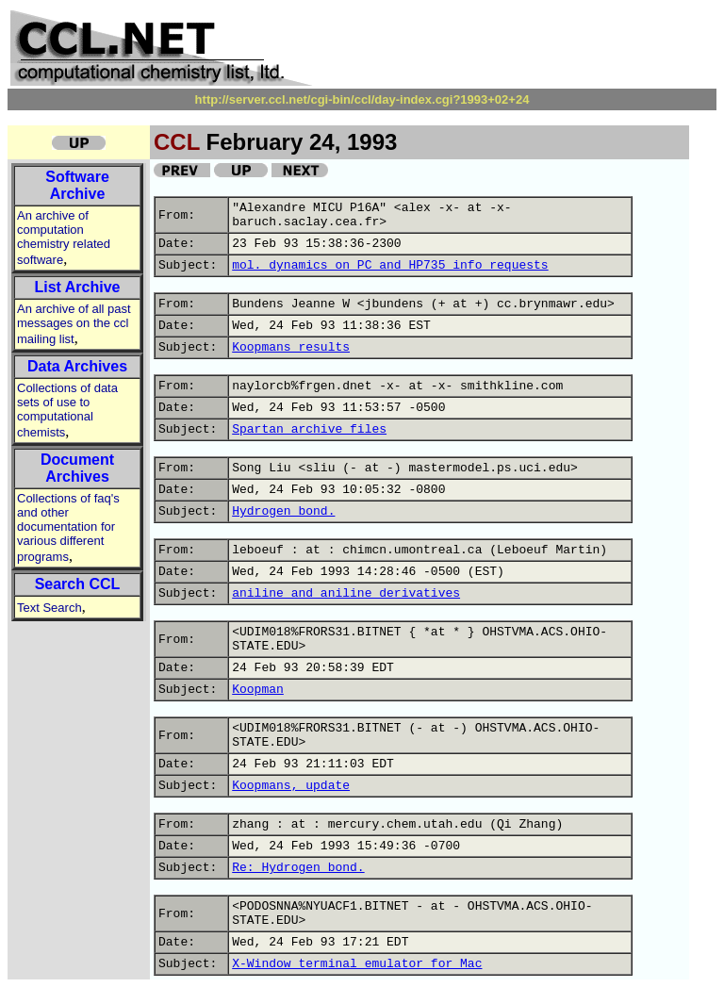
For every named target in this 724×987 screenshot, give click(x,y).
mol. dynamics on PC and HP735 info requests (390, 265)
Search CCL (78, 584)
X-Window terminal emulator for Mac (357, 964)
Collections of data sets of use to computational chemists (67, 410)
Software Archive (77, 185)
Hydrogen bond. (283, 511)
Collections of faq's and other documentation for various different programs (68, 527)
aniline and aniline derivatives (346, 593)
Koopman (258, 690)
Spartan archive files (309, 429)
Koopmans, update (291, 786)
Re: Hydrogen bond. (298, 868)
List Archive (78, 287)
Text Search (49, 607)
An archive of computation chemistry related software (63, 237)
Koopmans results (291, 347)
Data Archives (77, 366)
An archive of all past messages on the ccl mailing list (74, 324)
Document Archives (77, 468)
